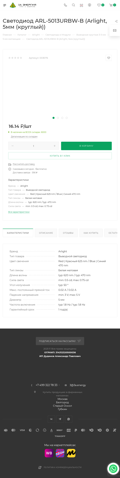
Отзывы (68, 233)
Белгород (62, 402)
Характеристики (18, 233)
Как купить (91, 233)
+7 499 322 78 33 (46, 385)
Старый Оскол (62, 405)
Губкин (62, 409)
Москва (62, 399)
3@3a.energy (78, 385)
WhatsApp (68, 419)
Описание (46, 233)
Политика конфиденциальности (63, 467)
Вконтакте (51, 419)
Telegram (60, 419)
